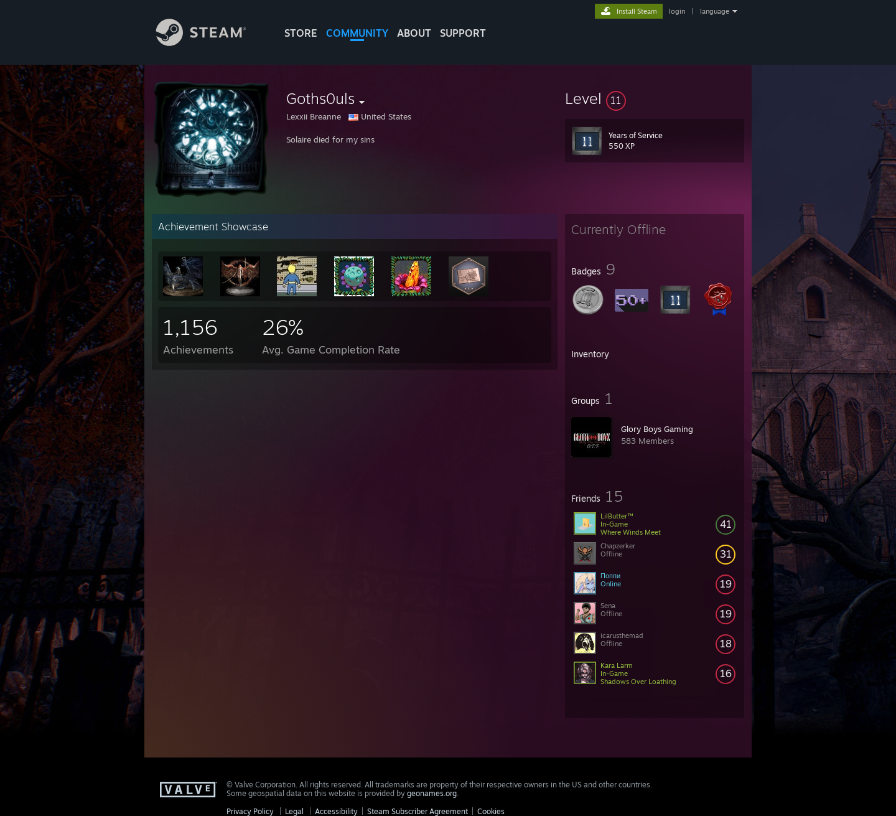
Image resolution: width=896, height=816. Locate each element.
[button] (654, 98)
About (414, 33)
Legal (294, 811)
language (714, 11)
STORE (300, 33)
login (677, 11)
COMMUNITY (357, 33)
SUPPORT (463, 33)
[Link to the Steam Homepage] (210, 42)
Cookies (491, 811)
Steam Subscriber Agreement (417, 811)
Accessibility (336, 811)
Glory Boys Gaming (657, 429)
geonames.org (432, 793)
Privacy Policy (250, 811)
